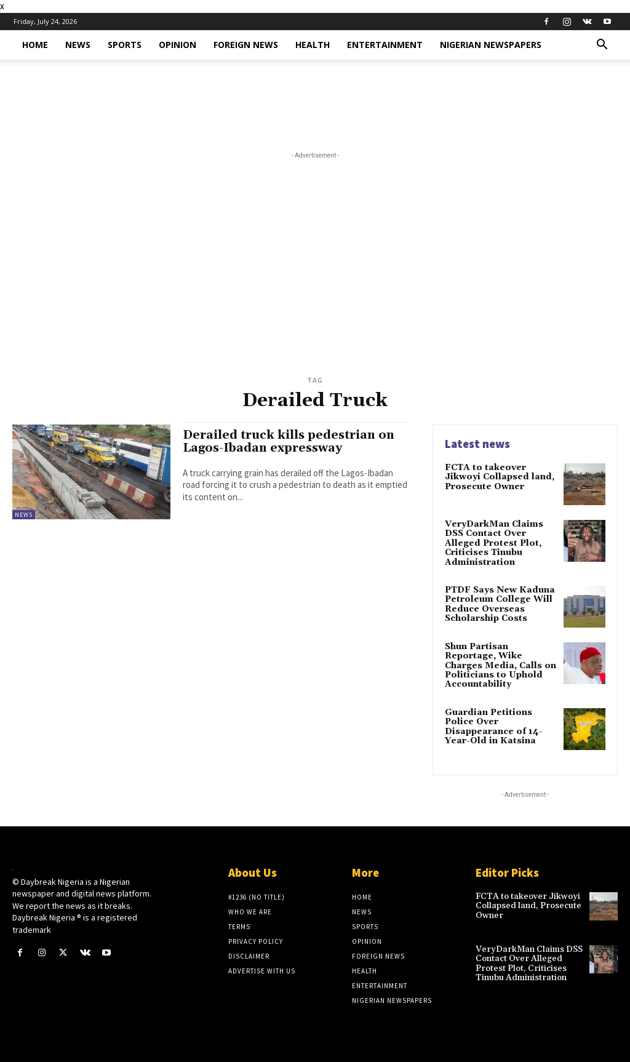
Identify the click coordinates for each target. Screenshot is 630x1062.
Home (35, 44)
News (77, 44)
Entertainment (385, 44)
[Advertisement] (315, 279)
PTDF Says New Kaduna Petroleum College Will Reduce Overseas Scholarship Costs (500, 604)
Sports (125, 44)
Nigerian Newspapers (490, 44)
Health (312, 44)
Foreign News (245, 44)
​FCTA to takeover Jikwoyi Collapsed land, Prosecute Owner (499, 477)
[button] (601, 46)
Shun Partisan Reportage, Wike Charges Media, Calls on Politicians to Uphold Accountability (500, 665)
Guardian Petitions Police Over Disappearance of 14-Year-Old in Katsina (494, 726)
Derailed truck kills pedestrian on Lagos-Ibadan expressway (288, 441)
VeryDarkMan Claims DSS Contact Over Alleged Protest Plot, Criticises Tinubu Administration (494, 543)
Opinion (177, 44)
